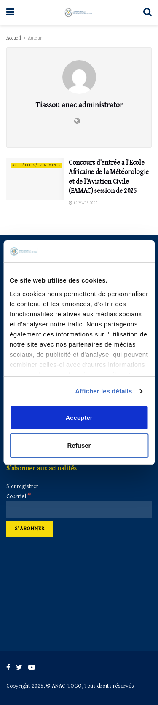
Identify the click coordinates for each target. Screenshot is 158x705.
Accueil (13, 38)
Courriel (18, 496)
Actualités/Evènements (36, 165)
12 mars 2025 (83, 203)
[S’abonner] (29, 529)
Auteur (35, 38)
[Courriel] (79, 509)
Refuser (79, 445)
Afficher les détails (103, 391)
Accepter (78, 417)
